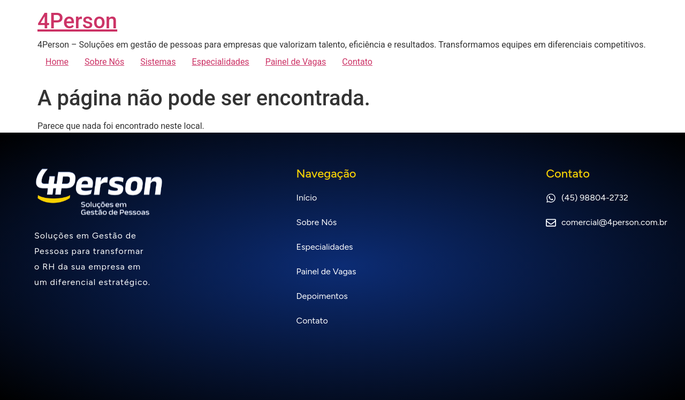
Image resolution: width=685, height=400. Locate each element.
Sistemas (158, 62)
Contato (357, 62)
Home (56, 62)
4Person (77, 21)
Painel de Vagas (295, 62)
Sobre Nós (104, 62)
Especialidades (220, 62)
